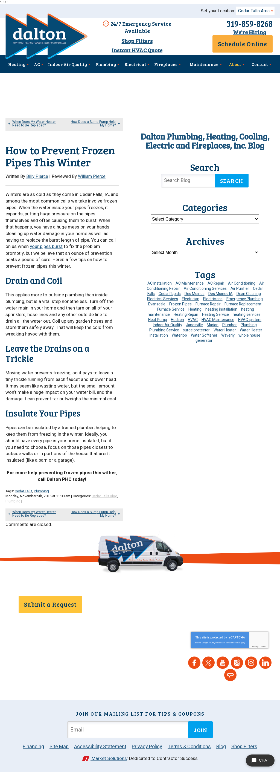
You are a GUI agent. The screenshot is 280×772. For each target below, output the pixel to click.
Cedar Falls (23, 490)
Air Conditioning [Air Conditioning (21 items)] (241, 283)
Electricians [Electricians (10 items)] (213, 299)
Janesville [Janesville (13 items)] (194, 325)
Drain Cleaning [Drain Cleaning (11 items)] (249, 294)
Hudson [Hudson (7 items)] (177, 320)
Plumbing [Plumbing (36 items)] (249, 325)
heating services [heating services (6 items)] (247, 314)
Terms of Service (232, 642)
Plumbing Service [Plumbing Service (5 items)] (164, 330)
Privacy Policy (215, 642)
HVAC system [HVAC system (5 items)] (249, 320)
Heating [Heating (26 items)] (195, 309)
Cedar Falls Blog (104, 495)
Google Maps (237, 662)
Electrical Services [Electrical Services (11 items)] (162, 299)
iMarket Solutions (109, 757)
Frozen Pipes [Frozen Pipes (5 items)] (180, 304)
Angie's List (230, 674)
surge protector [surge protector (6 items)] (196, 330)
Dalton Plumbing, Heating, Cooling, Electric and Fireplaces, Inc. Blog (205, 141)
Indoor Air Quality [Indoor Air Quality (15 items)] (167, 325)
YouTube (223, 662)
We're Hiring (249, 32)
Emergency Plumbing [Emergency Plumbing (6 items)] (244, 299)
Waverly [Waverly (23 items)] (228, 335)
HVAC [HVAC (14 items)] (193, 320)
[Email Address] (128, 729)
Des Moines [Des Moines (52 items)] (195, 294)
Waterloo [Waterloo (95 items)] (179, 335)
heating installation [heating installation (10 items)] (221, 309)
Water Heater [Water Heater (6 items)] (225, 330)
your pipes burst (46, 246)
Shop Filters (137, 40)
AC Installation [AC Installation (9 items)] (159, 283)
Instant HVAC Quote (137, 50)
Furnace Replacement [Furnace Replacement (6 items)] (242, 304)
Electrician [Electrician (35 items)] (190, 299)
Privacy (255, 646)
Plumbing (41, 490)
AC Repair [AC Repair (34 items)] (216, 283)
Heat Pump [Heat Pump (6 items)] (157, 320)
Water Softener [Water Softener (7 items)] (204, 335)
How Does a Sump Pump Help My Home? (93, 123)
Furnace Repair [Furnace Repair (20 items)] (208, 304)
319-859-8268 (249, 23)
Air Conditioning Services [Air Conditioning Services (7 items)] (205, 288)
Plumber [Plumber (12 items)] (229, 325)
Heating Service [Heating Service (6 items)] (215, 314)
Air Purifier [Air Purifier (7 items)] (240, 288)
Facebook (194, 662)
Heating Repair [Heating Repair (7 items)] (186, 314)
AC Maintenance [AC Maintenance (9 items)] (190, 283)
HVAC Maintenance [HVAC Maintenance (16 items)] (218, 320)
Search (231, 180)
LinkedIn (265, 662)
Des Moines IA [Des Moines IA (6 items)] (220, 294)
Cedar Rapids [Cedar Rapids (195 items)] (170, 294)
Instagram (251, 662)
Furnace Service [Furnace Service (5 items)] (171, 309)
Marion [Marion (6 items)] (212, 325)
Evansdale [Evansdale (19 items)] (156, 304)
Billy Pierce (37, 176)
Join (200, 729)
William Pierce (92, 176)
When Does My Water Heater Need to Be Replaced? (34, 123)
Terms (263, 646)
